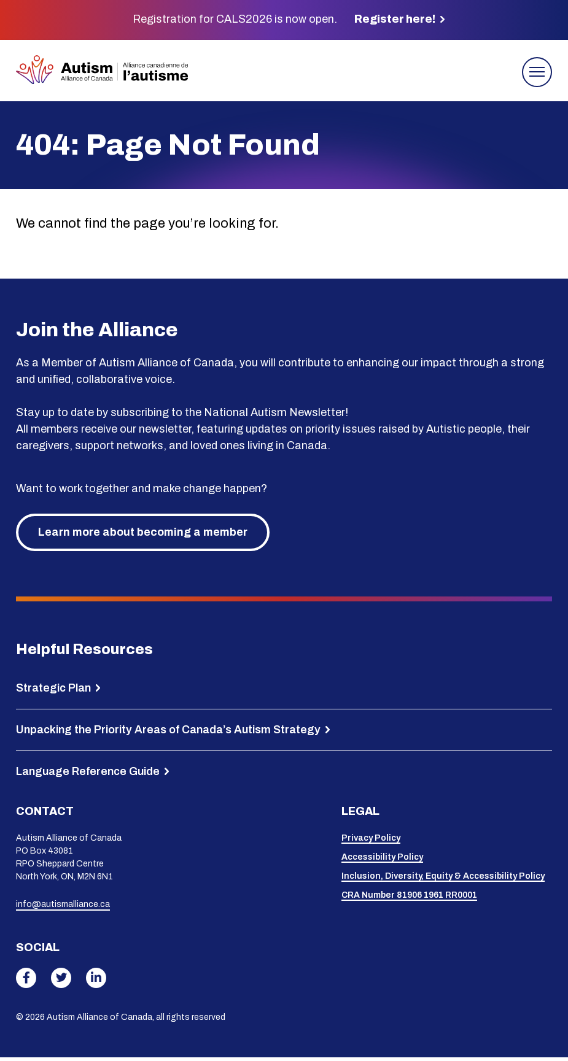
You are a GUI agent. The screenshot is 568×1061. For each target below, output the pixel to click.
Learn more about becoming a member (142, 536)
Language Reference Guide (88, 774)
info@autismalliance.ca (63, 907)
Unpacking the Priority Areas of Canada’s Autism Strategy (168, 733)
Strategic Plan (53, 691)
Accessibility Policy (382, 860)
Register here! (394, 19)
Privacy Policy (370, 841)
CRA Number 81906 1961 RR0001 (409, 898)
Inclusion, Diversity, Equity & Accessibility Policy (443, 879)
